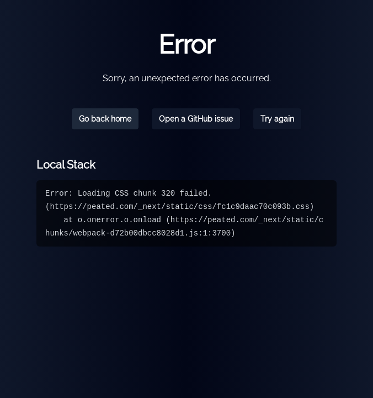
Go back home (105, 118)
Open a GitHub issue (196, 118)
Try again (277, 118)
